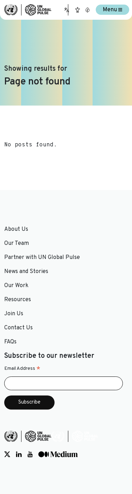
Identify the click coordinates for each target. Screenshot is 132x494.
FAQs (10, 342)
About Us (16, 229)
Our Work (16, 285)
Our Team (16, 243)
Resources (17, 299)
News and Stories (26, 271)
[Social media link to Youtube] (30, 454)
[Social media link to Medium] (58, 454)
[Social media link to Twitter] (7, 454)
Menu (112, 9)
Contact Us (18, 327)
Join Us (13, 313)
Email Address (22, 369)
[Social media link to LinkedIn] (19, 454)
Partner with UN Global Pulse (42, 257)
